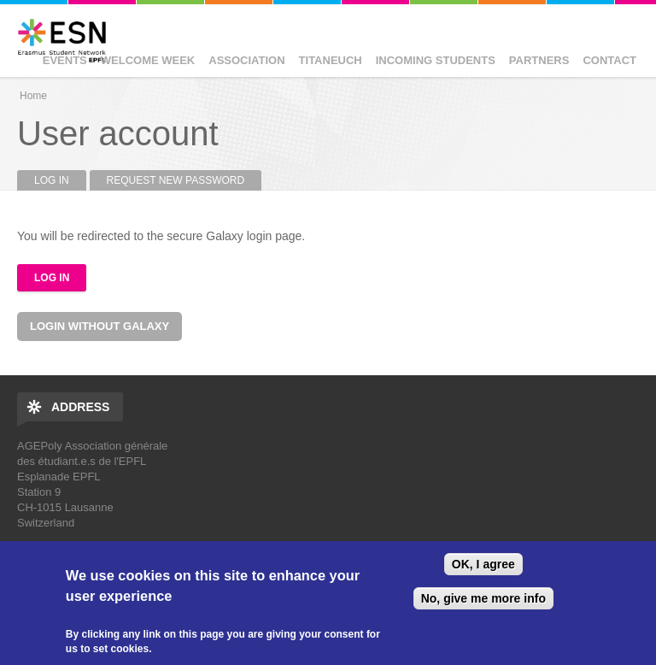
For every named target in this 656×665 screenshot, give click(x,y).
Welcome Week (148, 60)
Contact (609, 60)
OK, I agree (483, 564)
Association (246, 60)
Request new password (176, 180)
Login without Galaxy (99, 326)
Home (33, 96)
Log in (60, 180)
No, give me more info (483, 598)
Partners (539, 60)
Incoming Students (435, 60)
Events (65, 60)
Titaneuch (330, 60)
